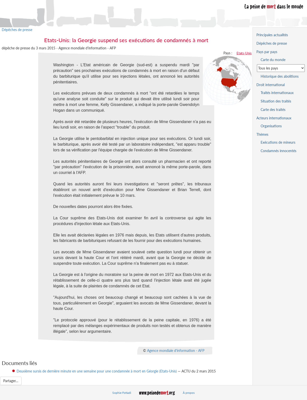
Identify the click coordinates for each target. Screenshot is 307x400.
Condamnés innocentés (278, 151)
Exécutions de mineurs (278, 142)
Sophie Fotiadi (121, 393)
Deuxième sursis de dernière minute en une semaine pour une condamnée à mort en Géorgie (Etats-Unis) (97, 371)
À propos (189, 393)
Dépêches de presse (17, 30)
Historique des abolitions (280, 76)
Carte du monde (273, 60)
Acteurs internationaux (273, 118)
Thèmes (262, 134)
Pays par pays (266, 52)
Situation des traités (276, 101)
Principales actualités (272, 35)
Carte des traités (273, 109)
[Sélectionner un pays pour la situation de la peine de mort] (281, 68)
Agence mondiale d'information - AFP (175, 350)
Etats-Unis (244, 53)
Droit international (270, 85)
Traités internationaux (277, 93)
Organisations (271, 126)
